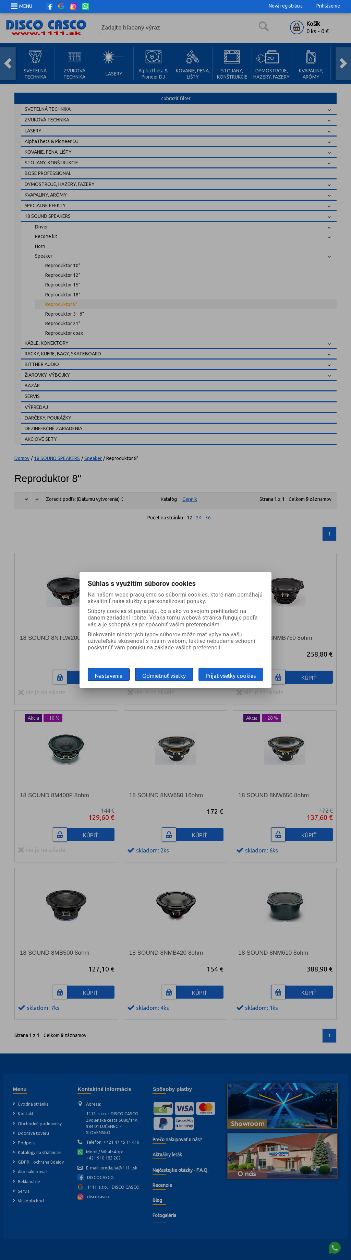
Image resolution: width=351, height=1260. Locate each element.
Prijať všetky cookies (231, 676)
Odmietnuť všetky (164, 676)
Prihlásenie (328, 6)
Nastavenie (108, 676)
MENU (25, 6)
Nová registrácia (286, 6)
